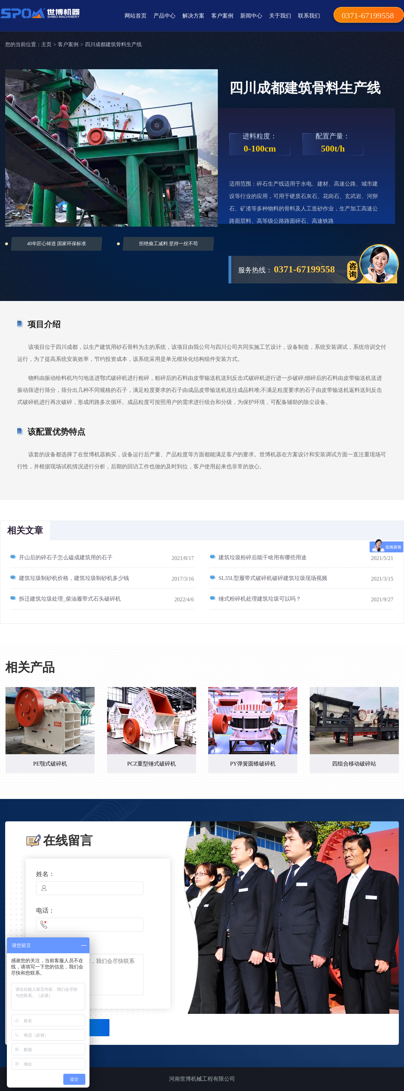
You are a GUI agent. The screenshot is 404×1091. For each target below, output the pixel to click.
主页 (46, 44)
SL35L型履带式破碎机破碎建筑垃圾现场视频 (273, 578)
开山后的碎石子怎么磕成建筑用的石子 (66, 557)
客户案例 (222, 16)
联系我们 (309, 16)
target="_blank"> (352, 270)
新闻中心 (251, 16)
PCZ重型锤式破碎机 (151, 764)
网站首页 (136, 16)
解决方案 (193, 16)
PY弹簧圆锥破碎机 (253, 764)
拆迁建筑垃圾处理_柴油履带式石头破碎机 (70, 599)
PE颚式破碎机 (50, 764)
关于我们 (280, 16)
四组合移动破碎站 (354, 764)
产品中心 (164, 16)
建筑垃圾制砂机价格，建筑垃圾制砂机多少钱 (74, 578)
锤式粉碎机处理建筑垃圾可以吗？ (260, 599)
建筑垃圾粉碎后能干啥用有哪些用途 (263, 557)
